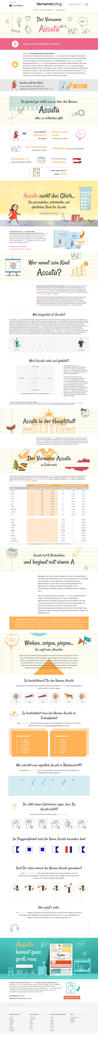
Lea (12, 524)
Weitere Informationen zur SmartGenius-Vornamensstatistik (63, 404)
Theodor (27, 760)
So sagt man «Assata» (64, 134)
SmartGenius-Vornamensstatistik (37, 553)
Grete (51, 1027)
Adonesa (13, 548)
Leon (31, 1036)
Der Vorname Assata (69, 161)
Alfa (63, 750)
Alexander (32, 1027)
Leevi (51, 1029)
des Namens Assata (33, 148)
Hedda (52, 1040)
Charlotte (46, 290)
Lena (12, 511)
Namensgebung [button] (60, 10)
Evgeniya (62, 330)
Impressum (72, 1029)
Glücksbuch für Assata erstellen (49, 213)
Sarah (38, 294)
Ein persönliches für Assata (28, 135)
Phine (51, 1032)
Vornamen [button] (35, 10)
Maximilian (32, 1029)
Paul (31, 1030)
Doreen (52, 1036)
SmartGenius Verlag (74, 1027)
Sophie (42, 290)
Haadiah (16, 491)
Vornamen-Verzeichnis (17, 1015)
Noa (51, 1039)
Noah (31, 1033)
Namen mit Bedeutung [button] (47, 10)
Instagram (72, 1032)
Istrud (12, 530)
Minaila (29, 491)
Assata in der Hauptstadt (68, 148)
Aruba (53, 330)
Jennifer (45, 294)
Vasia (20, 491)
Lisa (41, 294)
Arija (56, 330)
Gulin (23, 491)
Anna (41, 489)
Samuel (26, 752)
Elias (31, 1032)
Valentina (13, 519)
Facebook (72, 1030)
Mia (12, 514)
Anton (26, 750)
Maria (11, 1030)
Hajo (51, 1037)
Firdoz (12, 532)
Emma (54, 290)
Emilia (37, 489)
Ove (51, 1034)
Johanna (11, 1039)
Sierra (64, 752)
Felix (31, 1034)
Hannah (13, 522)
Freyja (52, 1030)
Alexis (51, 1033)
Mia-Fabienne (14, 551)
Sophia (11, 1040)
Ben (31, 1037)
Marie (38, 290)
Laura (52, 294)
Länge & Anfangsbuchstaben (28, 160)
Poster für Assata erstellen (24, 976)
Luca (31, 1039)
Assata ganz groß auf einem (58, 172)
